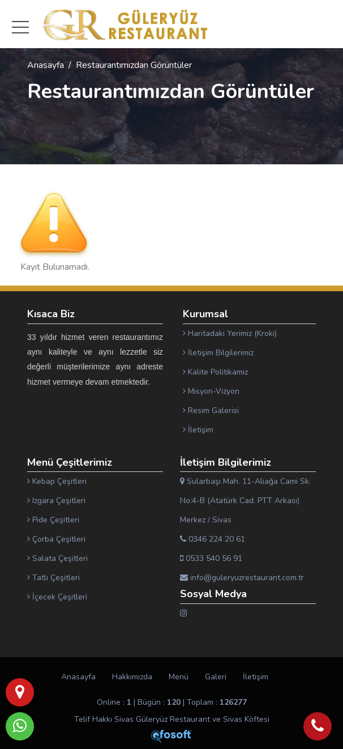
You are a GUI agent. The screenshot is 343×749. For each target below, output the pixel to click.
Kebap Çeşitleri (57, 481)
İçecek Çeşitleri (57, 596)
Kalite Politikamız (215, 372)
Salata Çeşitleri (57, 558)
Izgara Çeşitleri (56, 500)
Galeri (215, 676)
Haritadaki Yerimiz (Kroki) (230, 333)
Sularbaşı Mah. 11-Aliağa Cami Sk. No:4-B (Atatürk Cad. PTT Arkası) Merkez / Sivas (245, 500)
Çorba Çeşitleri (56, 539)
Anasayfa (45, 65)
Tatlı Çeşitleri (53, 577)
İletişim (198, 429)
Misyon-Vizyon (211, 391)
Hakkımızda (132, 676)
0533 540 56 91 (211, 558)
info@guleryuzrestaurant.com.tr (242, 577)
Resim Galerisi (211, 410)
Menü (178, 676)
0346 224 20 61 (212, 539)
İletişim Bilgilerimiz (218, 352)
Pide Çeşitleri (53, 519)
